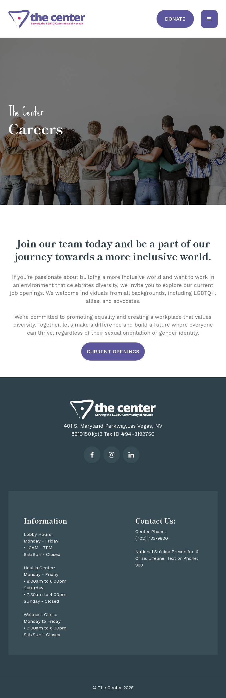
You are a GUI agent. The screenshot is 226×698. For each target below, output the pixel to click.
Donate (175, 19)
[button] (209, 19)
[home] (46, 19)
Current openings (113, 351)
